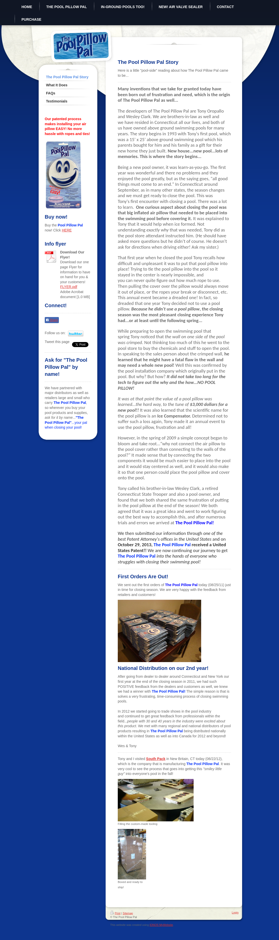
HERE (67, 230)
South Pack (155, 759)
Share (52, 320)
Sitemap (128, 913)
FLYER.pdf (68, 287)
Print (115, 913)
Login (235, 912)
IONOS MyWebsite (161, 924)
